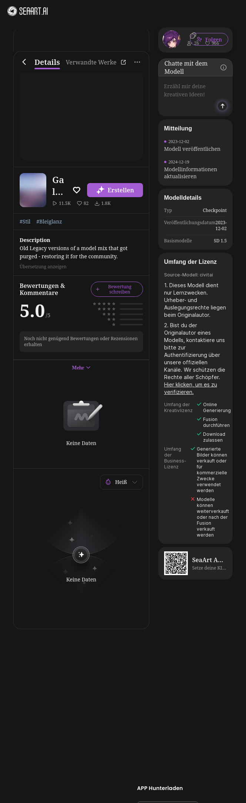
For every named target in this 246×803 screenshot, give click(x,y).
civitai (206, 275)
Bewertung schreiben (114, 289)
